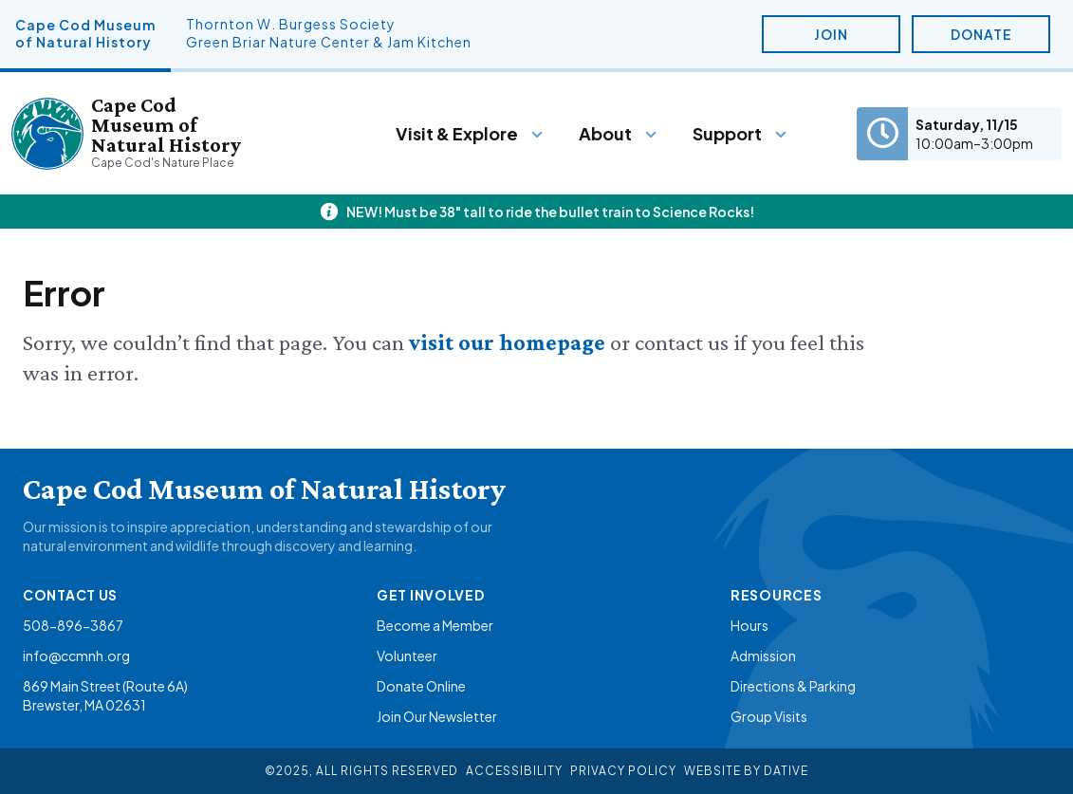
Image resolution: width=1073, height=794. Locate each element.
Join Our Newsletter (437, 716)
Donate (981, 34)
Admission (763, 655)
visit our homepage (509, 342)
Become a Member (435, 625)
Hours (749, 625)
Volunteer (407, 655)
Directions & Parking (793, 685)
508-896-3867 (73, 625)
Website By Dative (746, 771)
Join (831, 34)
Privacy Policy (623, 771)
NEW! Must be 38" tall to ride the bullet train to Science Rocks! (550, 211)
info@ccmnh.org (76, 655)
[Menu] (470, 133)
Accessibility (514, 771)
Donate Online (421, 685)
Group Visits (769, 716)
